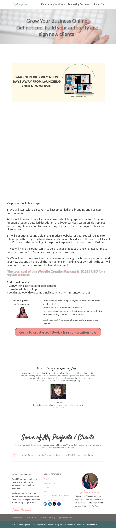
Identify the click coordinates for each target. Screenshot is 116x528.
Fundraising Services (52, 4)
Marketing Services (78, 4)
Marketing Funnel (27, 455)
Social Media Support (72, 455)
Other (58, 455)
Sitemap (52, 518)
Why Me (47, 478)
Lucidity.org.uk (58, 407)
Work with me (49, 483)
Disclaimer (43, 518)
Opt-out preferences (65, 518)
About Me (99, 4)
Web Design (88, 455)
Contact (47, 487)
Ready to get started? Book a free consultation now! (58, 332)
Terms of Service (17, 518)
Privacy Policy (31, 518)
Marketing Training (44, 455)
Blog (45, 491)
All (15, 455)
